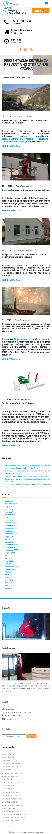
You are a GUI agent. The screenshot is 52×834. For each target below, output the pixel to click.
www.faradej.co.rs (10, 779)
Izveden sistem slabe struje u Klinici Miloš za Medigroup (27, 476)
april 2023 (9, 520)
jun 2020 (8, 558)
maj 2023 (8, 517)
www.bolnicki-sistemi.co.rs (14, 814)
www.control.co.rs (10, 766)
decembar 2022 (11, 523)
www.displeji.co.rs (10, 769)
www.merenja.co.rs (11, 795)
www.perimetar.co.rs (11, 799)
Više (9, 691)
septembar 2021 (11, 534)
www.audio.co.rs (9, 760)
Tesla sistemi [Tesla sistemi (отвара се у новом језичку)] (21, 339)
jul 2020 (8, 555)
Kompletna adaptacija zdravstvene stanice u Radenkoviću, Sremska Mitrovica (26, 255)
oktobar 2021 (10, 531)
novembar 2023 (11, 515)
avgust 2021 (10, 536)
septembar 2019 (11, 566)
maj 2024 (8, 506)
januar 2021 (9, 542)
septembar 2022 (11, 528)
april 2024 (9, 509)
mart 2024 (9, 512)
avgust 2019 (10, 569)
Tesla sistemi (20, 832)
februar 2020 (10, 564)
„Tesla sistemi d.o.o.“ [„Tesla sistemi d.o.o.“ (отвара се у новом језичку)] (27, 131)
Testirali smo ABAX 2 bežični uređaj (18, 403)
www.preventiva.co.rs (12, 805)
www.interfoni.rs (9, 788)
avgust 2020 (10, 553)
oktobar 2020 (10, 547)
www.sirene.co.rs (10, 808)
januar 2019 (9, 588)
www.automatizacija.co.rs (13, 763)
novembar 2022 (11, 526)
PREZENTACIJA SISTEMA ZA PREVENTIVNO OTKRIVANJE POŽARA (26, 121)
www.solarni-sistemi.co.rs (13, 811)
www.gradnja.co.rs (10, 820)
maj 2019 (8, 577)
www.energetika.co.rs (12, 773)
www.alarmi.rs (8, 757)
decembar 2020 (11, 545)
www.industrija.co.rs (11, 785)
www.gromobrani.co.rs (12, 782)
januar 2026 (9, 501)
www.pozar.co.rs (9, 802)
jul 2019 (8, 572)
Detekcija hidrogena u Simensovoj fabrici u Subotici (26, 190)
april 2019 (9, 580)
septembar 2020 (11, 550)
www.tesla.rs (8, 754)
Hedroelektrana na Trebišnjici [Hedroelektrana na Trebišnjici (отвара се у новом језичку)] (18, 138)
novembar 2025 (11, 504)
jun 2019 (8, 575)
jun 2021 (8, 539)
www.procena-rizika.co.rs (13, 817)
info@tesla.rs (11, 719)
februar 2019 (10, 585)
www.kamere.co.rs (10, 792)
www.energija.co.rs (11, 776)
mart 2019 (9, 583)
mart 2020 (9, 561)
